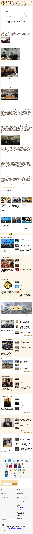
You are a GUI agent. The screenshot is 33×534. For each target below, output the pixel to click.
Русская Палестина (20, 498)
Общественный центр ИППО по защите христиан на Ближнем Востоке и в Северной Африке (24, 502)
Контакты (18, 505)
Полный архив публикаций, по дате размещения (22, 509)
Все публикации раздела (28, 253)
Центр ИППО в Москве (20, 512)
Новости (10, 215)
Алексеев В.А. (9, 187)
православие (5, 187)
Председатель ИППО (4, 494)
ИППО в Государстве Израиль (21, 497)
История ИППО (3, 493)
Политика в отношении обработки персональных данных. (15, 528)
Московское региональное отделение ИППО (24, 494)
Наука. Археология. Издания (21, 489)
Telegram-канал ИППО (20, 507)
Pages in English (19, 506)
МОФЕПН (13, 187)
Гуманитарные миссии (20, 493)
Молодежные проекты (20, 492)
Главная (2, 489)
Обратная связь (19, 518)
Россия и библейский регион (5, 497)
